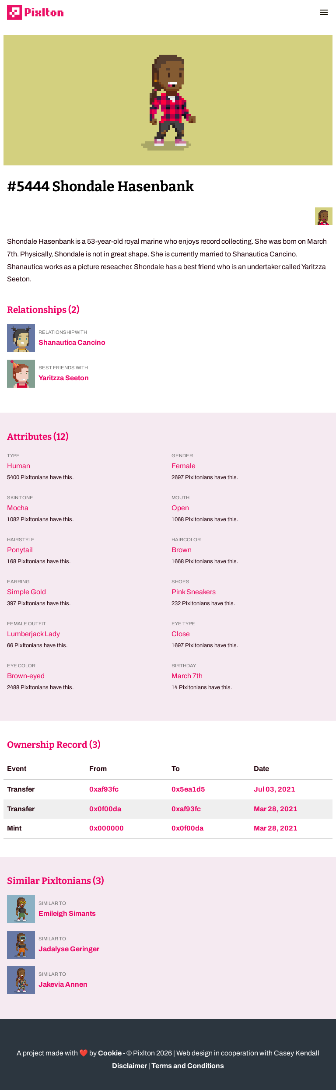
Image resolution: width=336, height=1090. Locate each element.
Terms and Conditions (187, 1065)
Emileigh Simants (67, 913)
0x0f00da (105, 809)
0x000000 (106, 828)
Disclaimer (129, 1065)
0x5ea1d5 (188, 789)
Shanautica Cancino (71, 342)
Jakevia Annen (63, 984)
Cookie (110, 1053)
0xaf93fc (104, 789)
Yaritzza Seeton (63, 378)
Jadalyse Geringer (68, 949)
